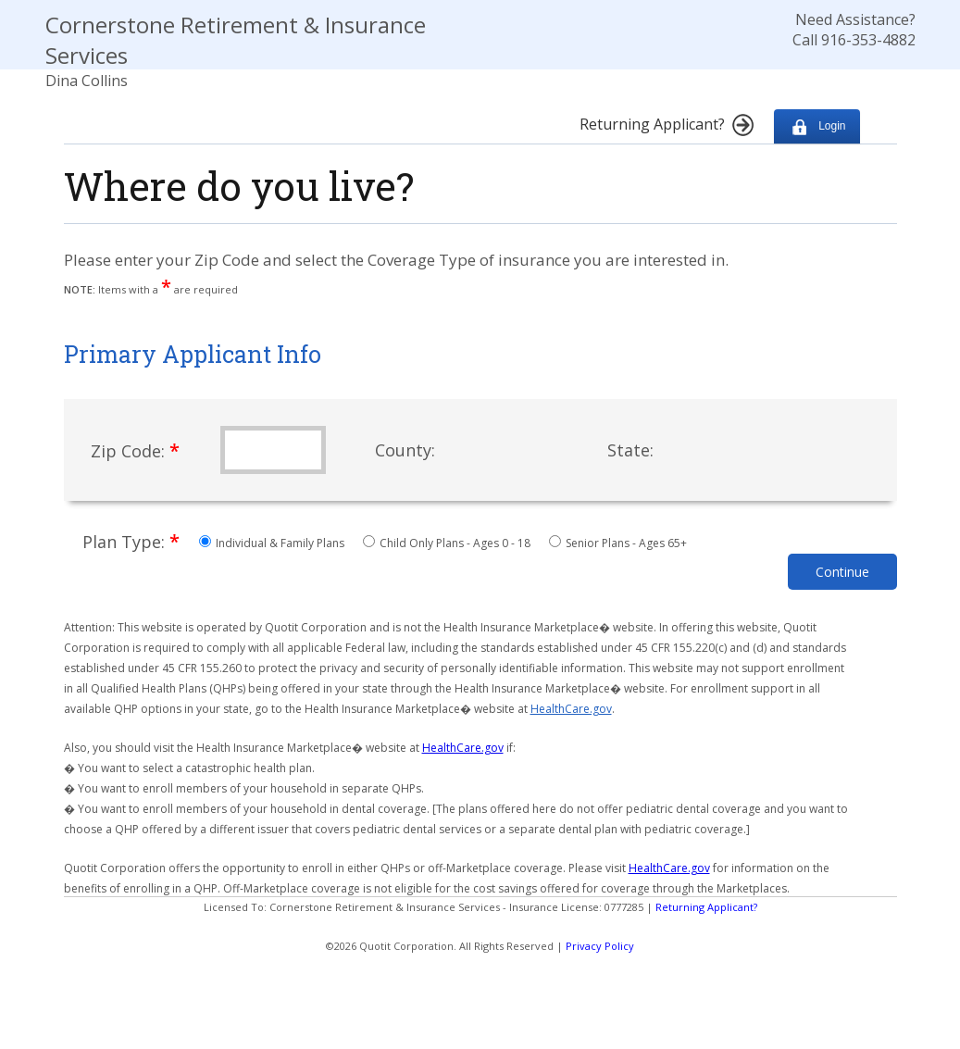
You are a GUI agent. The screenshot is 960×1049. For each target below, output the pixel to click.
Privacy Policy (600, 946)
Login (817, 126)
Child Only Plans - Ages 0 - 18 (448, 543)
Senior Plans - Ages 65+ (618, 543)
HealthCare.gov (571, 709)
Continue (842, 572)
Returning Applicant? (706, 907)
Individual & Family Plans (273, 543)
